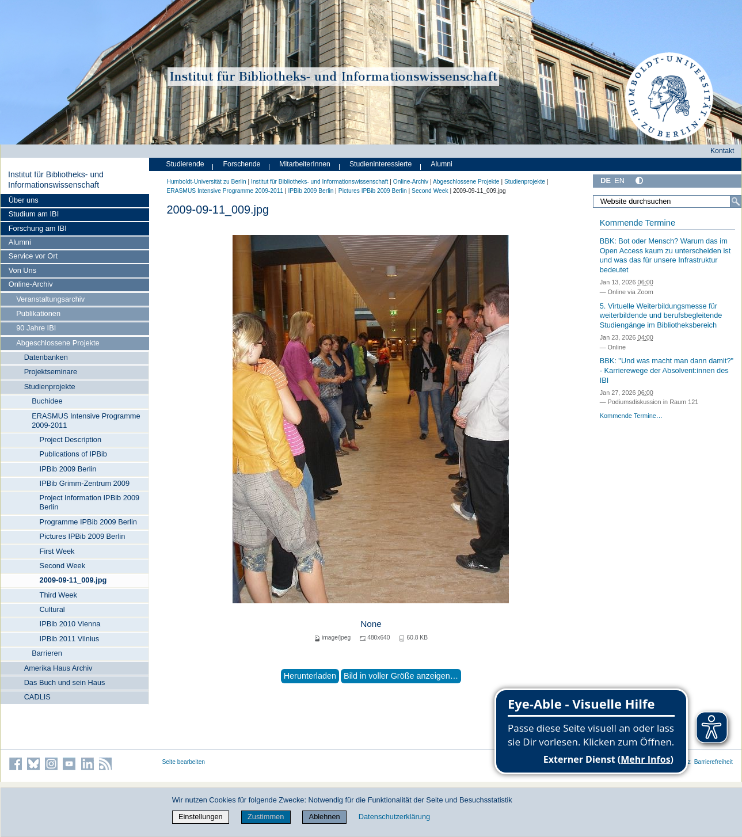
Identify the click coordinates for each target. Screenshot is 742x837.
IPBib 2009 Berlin (68, 469)
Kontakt (722, 151)
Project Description (70, 439)
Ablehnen (324, 816)
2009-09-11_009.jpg (73, 580)
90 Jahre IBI (36, 328)
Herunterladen (310, 675)
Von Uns (22, 270)
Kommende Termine (637, 222)
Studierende (185, 164)
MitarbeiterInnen (304, 164)
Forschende (242, 164)
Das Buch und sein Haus (64, 682)
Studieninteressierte (380, 164)
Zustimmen (266, 816)
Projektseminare (50, 371)
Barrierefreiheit (713, 762)
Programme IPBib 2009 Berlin (88, 522)
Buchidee (47, 401)
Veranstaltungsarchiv (50, 299)
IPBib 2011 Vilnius (70, 638)
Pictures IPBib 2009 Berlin (82, 536)
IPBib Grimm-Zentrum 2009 (85, 483)
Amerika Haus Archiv (58, 668)
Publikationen (38, 313)
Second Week (62, 565)
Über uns (24, 200)
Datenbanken (46, 357)
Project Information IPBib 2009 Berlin (90, 502)
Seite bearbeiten (184, 762)
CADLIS (37, 697)
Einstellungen (200, 816)
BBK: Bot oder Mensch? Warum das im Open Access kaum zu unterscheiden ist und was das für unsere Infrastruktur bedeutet (665, 255)
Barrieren (47, 653)
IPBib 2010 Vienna (70, 623)
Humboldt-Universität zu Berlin (206, 181)
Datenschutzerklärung (394, 816)
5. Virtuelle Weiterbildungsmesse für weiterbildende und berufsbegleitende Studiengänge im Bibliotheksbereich (661, 315)
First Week (57, 551)
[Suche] (735, 201)
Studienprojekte (49, 386)
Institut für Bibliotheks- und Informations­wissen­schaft (56, 179)
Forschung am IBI (38, 228)
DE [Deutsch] (605, 180)
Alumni (20, 242)
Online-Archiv (31, 284)
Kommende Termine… (631, 415)
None (371, 624)
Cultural (52, 609)
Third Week (58, 595)
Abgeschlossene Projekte (57, 342)
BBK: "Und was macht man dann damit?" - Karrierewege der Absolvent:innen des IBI (666, 370)
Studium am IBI (34, 214)
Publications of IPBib (73, 454)
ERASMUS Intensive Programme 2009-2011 (86, 420)
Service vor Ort (33, 256)
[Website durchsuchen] (667, 201)
